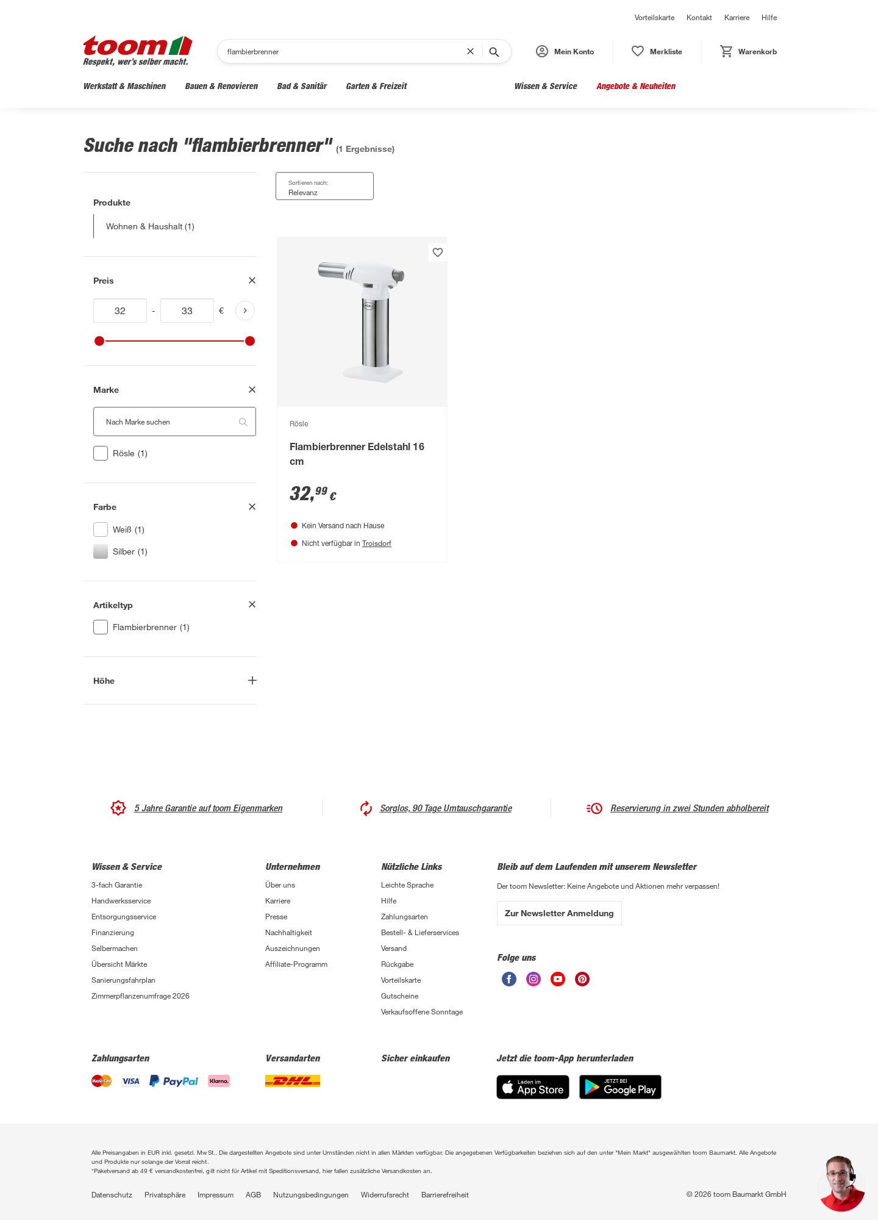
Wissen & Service (545, 86)
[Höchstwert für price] (187, 310)
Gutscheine (399, 995)
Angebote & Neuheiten (635, 86)
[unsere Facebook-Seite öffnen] (509, 979)
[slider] (99, 341)
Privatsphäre (165, 1194)
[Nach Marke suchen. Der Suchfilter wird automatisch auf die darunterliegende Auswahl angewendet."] (174, 421)
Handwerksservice (121, 900)
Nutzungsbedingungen (311, 1194)
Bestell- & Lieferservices (420, 932)
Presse (276, 916)
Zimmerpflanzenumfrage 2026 (140, 995)
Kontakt (699, 17)
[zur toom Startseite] (138, 50)
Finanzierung (112, 932)
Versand (394, 948)
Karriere (736, 17)
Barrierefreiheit (445, 1194)
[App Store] (532, 1087)
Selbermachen (114, 948)
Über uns (280, 884)
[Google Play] (620, 1087)
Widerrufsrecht (385, 1194)
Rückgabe (397, 964)
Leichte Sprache (407, 884)
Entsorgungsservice (123, 916)
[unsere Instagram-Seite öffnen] (533, 979)
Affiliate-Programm (296, 964)
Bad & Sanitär (301, 86)
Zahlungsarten (404, 916)
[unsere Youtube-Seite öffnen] (558, 979)
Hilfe (769, 17)
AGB (253, 1194)
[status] (657, 51)
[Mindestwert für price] (120, 310)
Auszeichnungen (292, 948)
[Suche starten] (493, 51)
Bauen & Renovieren (221, 86)
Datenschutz (111, 1194)
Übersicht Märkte (119, 964)
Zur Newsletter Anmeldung (559, 913)
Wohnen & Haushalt (460, 86)
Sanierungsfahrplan (123, 980)
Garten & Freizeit (376, 86)
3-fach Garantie (116, 884)
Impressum (216, 1194)
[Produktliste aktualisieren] (245, 310)
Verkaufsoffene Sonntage (422, 1011)
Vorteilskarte (654, 17)
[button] (565, 51)
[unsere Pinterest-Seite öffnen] (582, 979)
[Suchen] (346, 51)
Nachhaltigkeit (288, 932)
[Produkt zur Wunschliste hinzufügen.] (438, 252)
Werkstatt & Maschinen (124, 86)
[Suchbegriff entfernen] (473, 51)
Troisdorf (376, 543)
